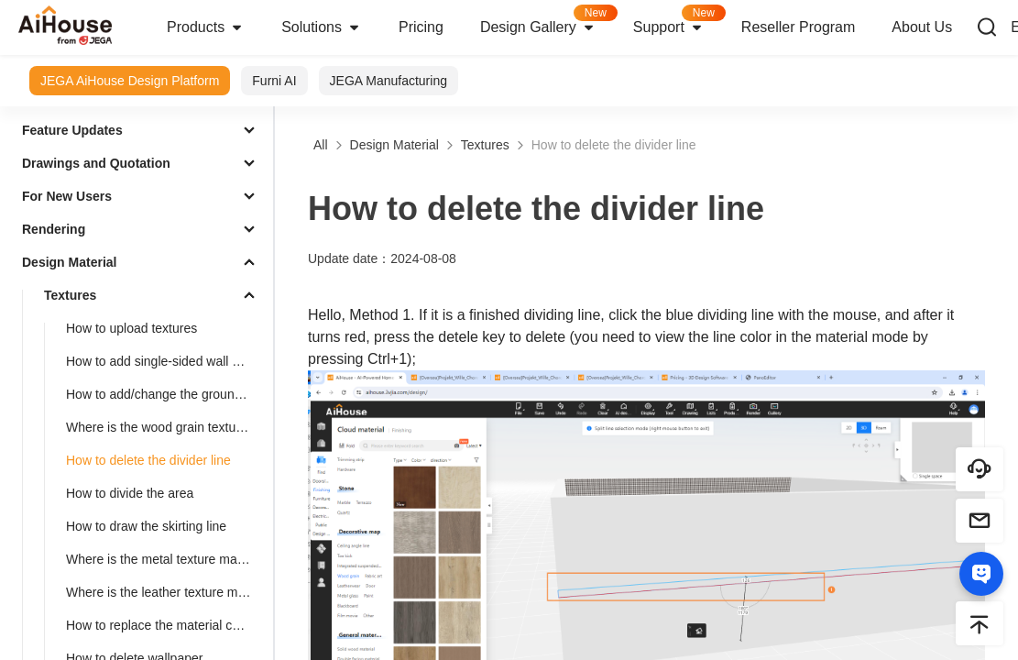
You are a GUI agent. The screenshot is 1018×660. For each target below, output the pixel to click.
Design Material (69, 262)
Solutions (321, 27)
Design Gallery (547, 21)
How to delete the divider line (148, 460)
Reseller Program (798, 27)
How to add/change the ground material (166, 394)
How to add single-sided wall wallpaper (166, 361)
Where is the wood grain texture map (166, 427)
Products (206, 27)
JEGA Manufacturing (388, 80)
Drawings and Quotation (96, 163)
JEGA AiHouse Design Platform (129, 80)
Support (678, 21)
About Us (922, 27)
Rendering (53, 229)
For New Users (67, 196)
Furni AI (274, 80)
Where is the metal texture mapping (166, 559)
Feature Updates (72, 130)
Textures (70, 295)
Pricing (421, 27)
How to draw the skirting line (146, 526)
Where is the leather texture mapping (166, 592)
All (320, 145)
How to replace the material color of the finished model (166, 625)
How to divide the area (129, 493)
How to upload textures (131, 328)
